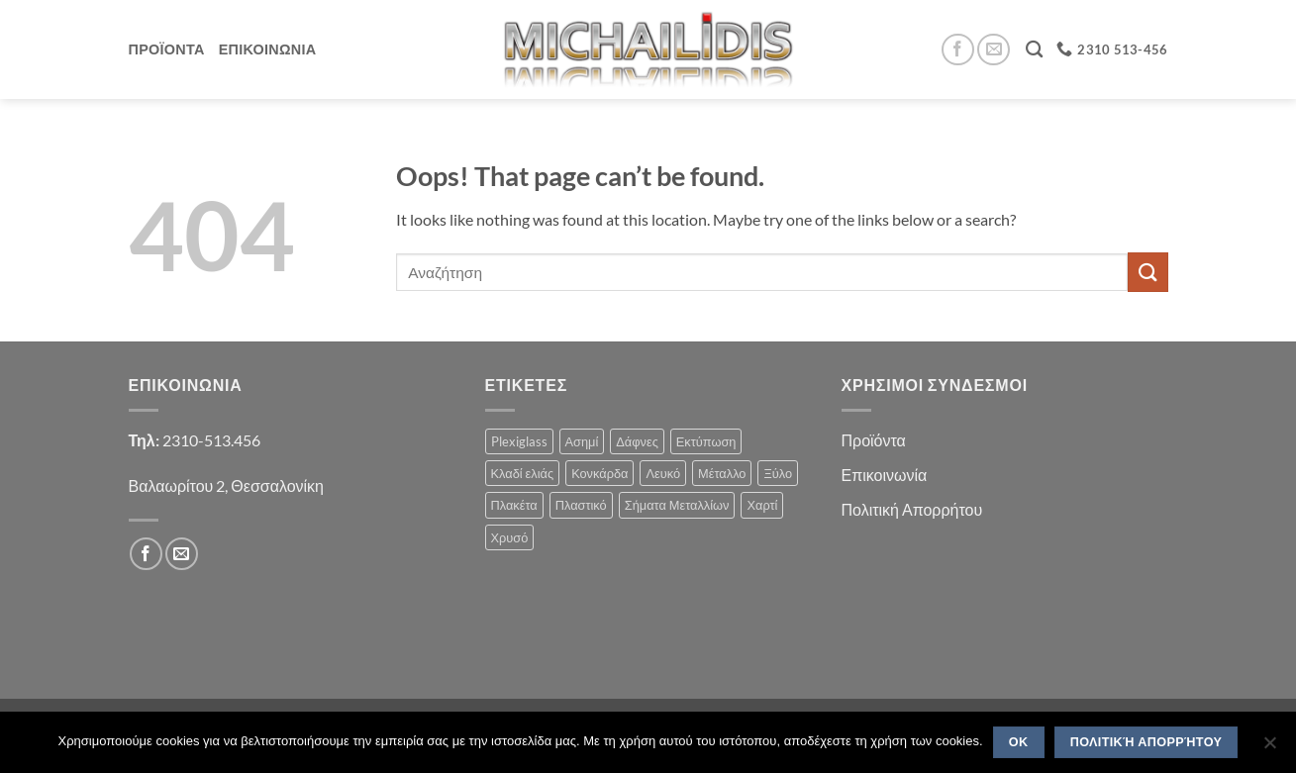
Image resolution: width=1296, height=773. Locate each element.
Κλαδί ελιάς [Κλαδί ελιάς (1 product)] (522, 473)
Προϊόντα (874, 440)
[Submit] (1147, 271)
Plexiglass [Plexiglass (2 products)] (519, 441)
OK (1019, 742)
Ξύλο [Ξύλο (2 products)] (777, 473)
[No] (1269, 748)
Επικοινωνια (268, 49)
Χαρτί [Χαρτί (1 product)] (762, 505)
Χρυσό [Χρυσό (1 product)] (510, 537)
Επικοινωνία (885, 474)
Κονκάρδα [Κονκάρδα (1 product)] (599, 473)
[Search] (1034, 50)
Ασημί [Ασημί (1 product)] (582, 441)
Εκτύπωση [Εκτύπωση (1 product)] (706, 441)
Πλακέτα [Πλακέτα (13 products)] (514, 505)
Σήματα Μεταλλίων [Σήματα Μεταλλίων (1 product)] (677, 505)
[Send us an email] (993, 50)
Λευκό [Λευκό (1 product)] (663, 473)
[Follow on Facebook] (958, 50)
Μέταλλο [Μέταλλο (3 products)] (722, 473)
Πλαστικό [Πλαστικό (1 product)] (581, 505)
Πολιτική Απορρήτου (912, 509)
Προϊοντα (167, 49)
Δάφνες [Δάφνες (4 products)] (637, 441)
